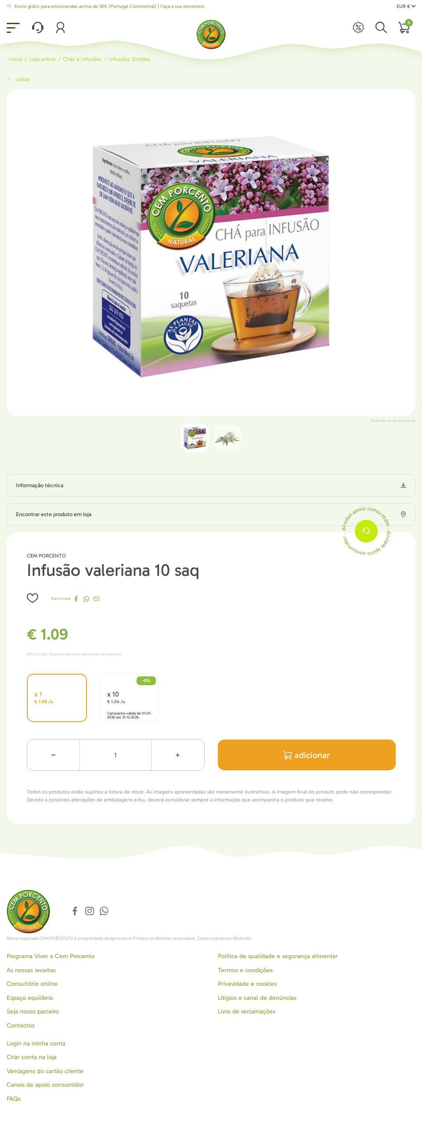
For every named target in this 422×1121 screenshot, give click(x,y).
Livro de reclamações (246, 1011)
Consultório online (32, 984)
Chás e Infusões (82, 59)
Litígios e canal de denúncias (257, 998)
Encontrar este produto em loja (53, 514)
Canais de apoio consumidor (45, 1085)
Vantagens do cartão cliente (45, 1071)
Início (15, 59)
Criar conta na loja (32, 1057)
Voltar (18, 79)
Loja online (42, 59)
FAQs (14, 1099)
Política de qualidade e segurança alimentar (278, 956)
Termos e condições (245, 970)
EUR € (406, 6)
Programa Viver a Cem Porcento (50, 956)
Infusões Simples (130, 59)
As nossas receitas (31, 970)
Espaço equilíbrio (30, 998)
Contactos (21, 1025)
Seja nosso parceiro (33, 1011)
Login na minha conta (36, 1043)
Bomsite (242, 938)
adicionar (306, 755)
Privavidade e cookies (247, 984)
